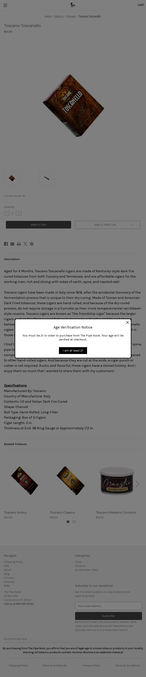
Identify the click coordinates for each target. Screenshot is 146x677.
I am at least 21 (73, 350)
